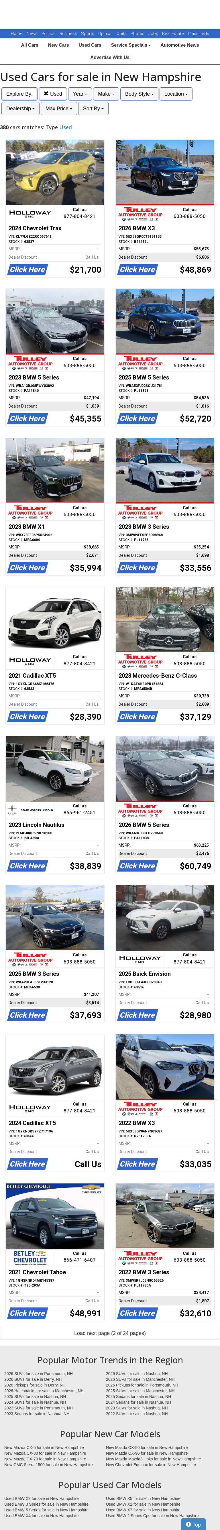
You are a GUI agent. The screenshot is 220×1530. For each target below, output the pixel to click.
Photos (138, 33)
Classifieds (198, 33)
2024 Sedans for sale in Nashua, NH (138, 1402)
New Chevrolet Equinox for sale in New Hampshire (151, 1464)
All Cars (29, 45)
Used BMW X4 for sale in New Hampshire (41, 1515)
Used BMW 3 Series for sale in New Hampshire (46, 1504)
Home (17, 33)
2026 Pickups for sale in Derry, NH (35, 1385)
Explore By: (19, 94)
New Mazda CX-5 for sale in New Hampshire (44, 1447)
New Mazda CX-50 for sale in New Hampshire (147, 1447)
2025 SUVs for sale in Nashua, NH (35, 1396)
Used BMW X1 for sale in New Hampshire (143, 1504)
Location (176, 94)
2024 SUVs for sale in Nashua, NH (35, 1402)
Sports (88, 33)
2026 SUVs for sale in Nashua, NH (137, 1373)
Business (69, 33)
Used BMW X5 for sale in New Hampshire (143, 1498)
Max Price (59, 108)
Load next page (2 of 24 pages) (110, 1333)
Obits (122, 33)
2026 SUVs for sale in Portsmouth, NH (38, 1373)
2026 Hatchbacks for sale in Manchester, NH (44, 1391)
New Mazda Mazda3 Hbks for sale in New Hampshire (153, 1459)
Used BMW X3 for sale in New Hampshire (41, 1498)
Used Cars (90, 45)
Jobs (153, 33)
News (32, 33)
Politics (49, 33)
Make (106, 94)
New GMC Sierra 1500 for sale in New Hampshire (48, 1464)
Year (80, 94)
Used (53, 94)
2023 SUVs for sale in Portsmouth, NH (38, 1408)
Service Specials (131, 45)
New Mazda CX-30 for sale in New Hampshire (45, 1453)
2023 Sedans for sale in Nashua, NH (36, 1413)
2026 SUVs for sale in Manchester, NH (140, 1379)
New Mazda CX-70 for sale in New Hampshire (45, 1459)
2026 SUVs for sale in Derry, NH (33, 1379)
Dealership (20, 108)
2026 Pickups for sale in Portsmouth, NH (142, 1385)
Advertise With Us (110, 57)
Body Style (139, 94)
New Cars (58, 45)
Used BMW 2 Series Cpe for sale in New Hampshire (152, 1515)
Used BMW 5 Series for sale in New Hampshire (46, 1510)
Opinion (106, 33)
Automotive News (179, 45)
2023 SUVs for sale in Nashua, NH (137, 1408)
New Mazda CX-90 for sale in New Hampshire (147, 1453)
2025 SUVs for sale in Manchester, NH (140, 1391)
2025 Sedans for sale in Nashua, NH (138, 1396)
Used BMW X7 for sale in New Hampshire (143, 1510)
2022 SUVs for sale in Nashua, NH (137, 1413)
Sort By (93, 108)
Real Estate (173, 33)
